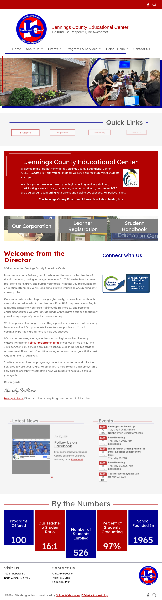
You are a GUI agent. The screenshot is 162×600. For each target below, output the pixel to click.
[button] (64, 466)
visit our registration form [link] (43, 342)
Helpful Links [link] (117, 49)
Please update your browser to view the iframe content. (105, 453)
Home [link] (16, 49)
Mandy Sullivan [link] (13, 398)
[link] (148, 5)
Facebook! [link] (78, 456)
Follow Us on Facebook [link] (72, 447)
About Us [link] (34, 49)
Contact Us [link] (141, 49)
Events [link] (55, 49)
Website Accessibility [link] (95, 595)
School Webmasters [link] (68, 595)
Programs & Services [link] (84, 49)
